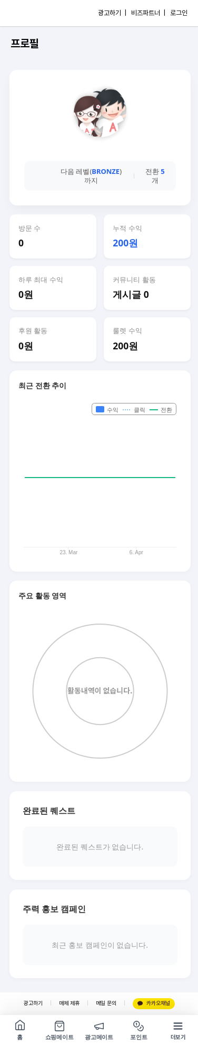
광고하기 (33, 1003)
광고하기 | (112, 13)
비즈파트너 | (148, 13)
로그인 (178, 13)
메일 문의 (106, 1003)
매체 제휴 (69, 1003)
